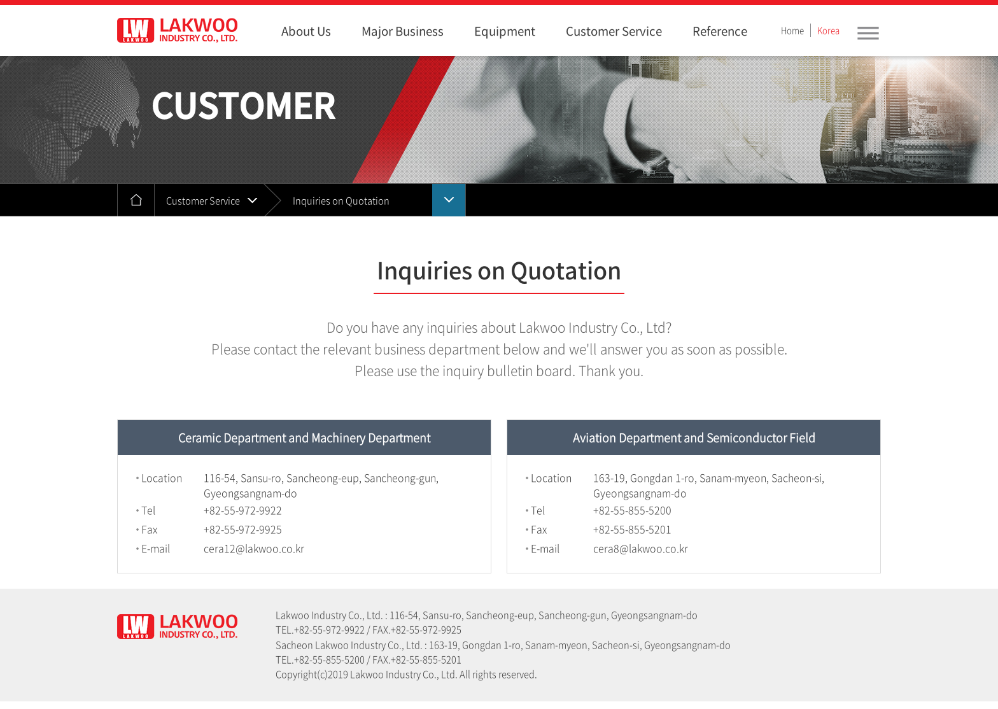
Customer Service (203, 200)
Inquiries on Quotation (341, 200)
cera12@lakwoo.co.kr (254, 548)
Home (792, 30)
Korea (828, 30)
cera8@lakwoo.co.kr (640, 548)
